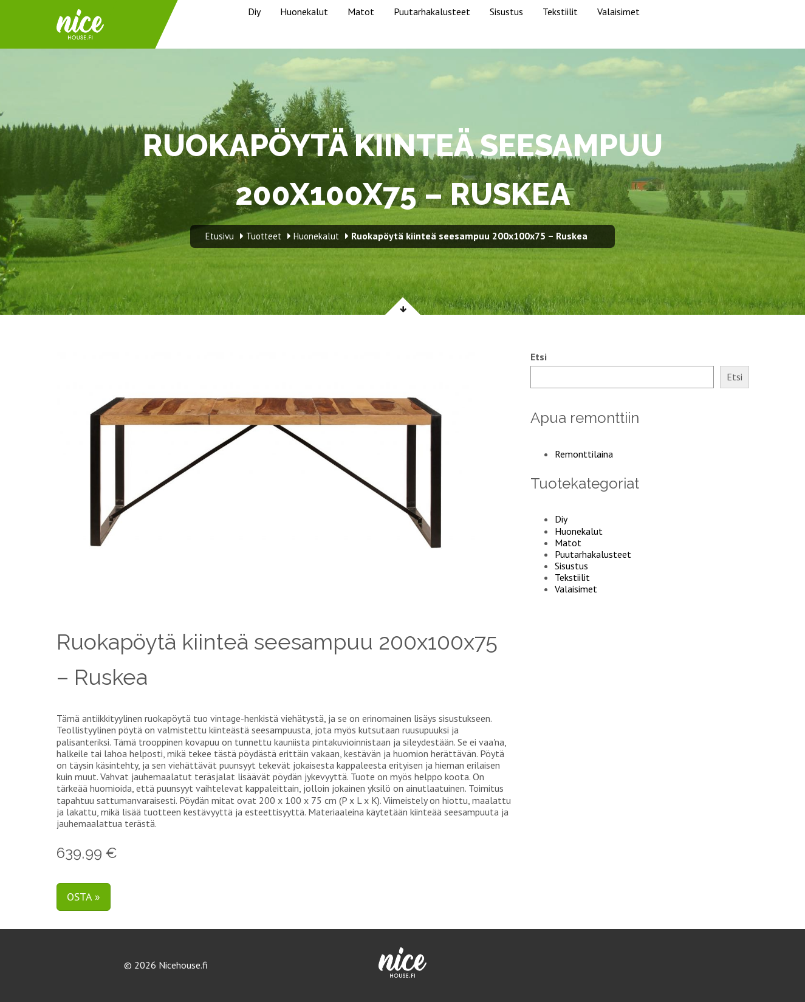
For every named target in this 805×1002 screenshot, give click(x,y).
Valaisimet (618, 11)
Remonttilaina (584, 454)
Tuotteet (263, 236)
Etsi (538, 357)
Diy (254, 11)
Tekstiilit (560, 11)
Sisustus (506, 11)
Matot (361, 11)
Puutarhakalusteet (432, 11)
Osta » (83, 897)
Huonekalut (304, 11)
